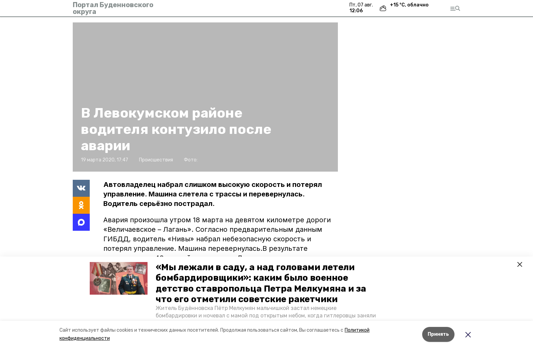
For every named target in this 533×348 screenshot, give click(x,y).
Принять (438, 334)
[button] (119, 278)
